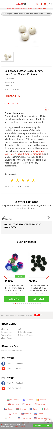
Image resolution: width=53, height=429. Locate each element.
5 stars (33, 180)
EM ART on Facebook (12, 364)
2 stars (17, 180)
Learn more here (19, 427)
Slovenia (39, 413)
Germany (13, 404)
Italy (45, 409)
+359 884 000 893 (40, 8)
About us (5, 329)
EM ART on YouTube (12, 368)
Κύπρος (9, 418)
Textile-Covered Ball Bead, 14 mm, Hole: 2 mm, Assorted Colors (14, 288)
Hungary (21, 409)
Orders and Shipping (26, 335)
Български (13, 399)
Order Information (25, 332)
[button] (13, 303)
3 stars (23, 180)
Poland (13, 413)
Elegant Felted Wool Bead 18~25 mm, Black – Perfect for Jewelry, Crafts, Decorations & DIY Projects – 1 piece (39, 288)
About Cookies (7, 338)
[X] (2, 424)
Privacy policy (6, 332)
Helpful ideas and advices (11, 350)
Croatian (40, 404)
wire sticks (38, 153)
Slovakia (26, 413)
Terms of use (6, 335)
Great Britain (24, 418)
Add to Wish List (12, 89)
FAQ (19, 329)
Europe (34, 409)
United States (41, 418)
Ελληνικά (28, 399)
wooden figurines (23, 153)
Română (41, 399)
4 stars (28, 180)
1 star (12, 180)
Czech (8, 409)
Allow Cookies (42, 425)
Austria (26, 404)
